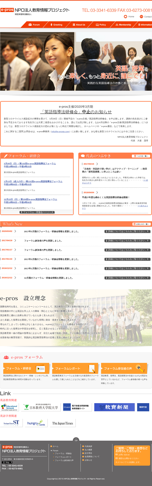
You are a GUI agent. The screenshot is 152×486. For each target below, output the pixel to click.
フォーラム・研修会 (63, 453)
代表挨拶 (88, 446)
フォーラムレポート (63, 457)
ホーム (55, 446)
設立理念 (88, 453)
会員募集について (92, 456)
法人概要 (88, 450)
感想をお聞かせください (129, 458)
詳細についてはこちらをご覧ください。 (127, 231)
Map (7, 462)
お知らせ (88, 460)
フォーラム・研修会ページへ (37, 212)
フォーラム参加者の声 (64, 460)
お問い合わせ (124, 455)
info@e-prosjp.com (60, 131)
